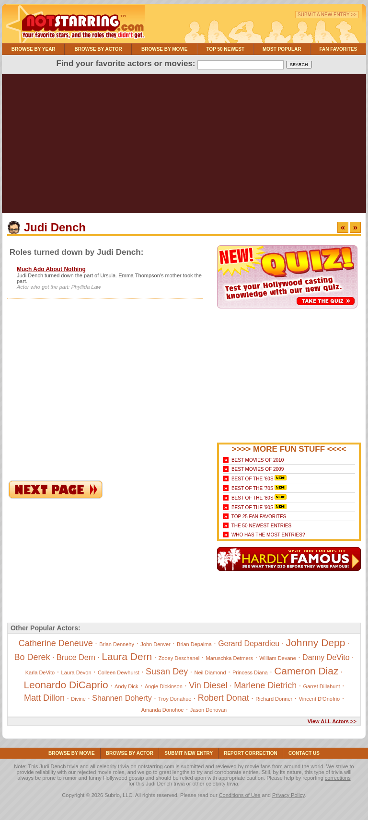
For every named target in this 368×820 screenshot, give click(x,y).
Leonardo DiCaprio (65, 684)
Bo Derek (32, 657)
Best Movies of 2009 (257, 469)
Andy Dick (126, 686)
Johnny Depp (315, 642)
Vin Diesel (208, 685)
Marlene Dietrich (265, 685)
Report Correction (250, 753)
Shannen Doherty (122, 698)
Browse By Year (34, 49)
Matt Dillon (44, 698)
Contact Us (304, 753)
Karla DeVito (40, 672)
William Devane (277, 658)
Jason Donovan (208, 710)
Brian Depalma (194, 644)
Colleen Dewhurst (118, 672)
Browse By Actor (98, 49)
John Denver (155, 644)
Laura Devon (76, 672)
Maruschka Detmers (229, 658)
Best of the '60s (252, 478)
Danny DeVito (325, 657)
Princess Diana (250, 672)
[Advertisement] (184, 146)
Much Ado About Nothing (51, 269)
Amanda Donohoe (162, 710)
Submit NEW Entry (188, 753)
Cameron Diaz (306, 670)
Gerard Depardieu (248, 643)
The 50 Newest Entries (261, 525)
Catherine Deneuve (56, 643)
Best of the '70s (252, 488)
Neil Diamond (210, 672)
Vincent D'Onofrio (319, 699)
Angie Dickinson (164, 686)
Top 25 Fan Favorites (258, 516)
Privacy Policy (288, 795)
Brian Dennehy (116, 644)
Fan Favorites (338, 49)
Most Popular (282, 49)
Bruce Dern (76, 657)
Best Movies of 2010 (257, 460)
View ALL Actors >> (332, 721)
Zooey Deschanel (179, 658)
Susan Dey (167, 671)
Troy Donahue (174, 699)
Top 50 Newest (225, 49)
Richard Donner (273, 699)
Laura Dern (127, 656)
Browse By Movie (164, 49)
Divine (78, 699)
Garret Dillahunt (321, 686)
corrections (338, 778)
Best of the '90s (252, 507)
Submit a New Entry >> (327, 14)
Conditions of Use (240, 795)
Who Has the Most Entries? (268, 534)
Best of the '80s (252, 498)
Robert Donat (223, 698)
